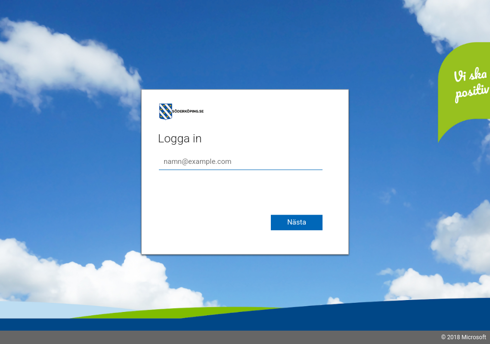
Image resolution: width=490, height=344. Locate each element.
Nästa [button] (296, 222)
